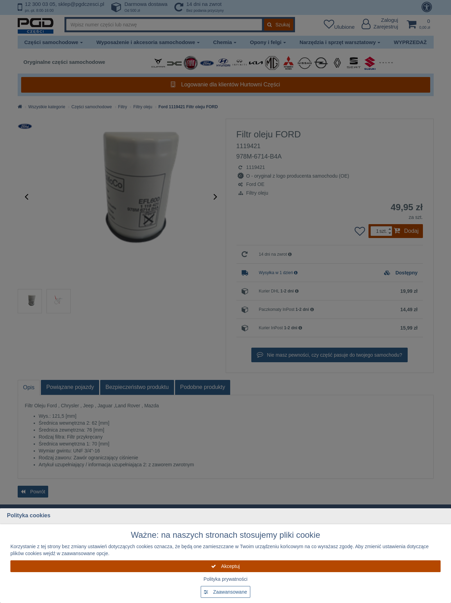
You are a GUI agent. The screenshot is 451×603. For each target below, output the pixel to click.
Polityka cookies (28, 515)
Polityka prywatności (225, 579)
